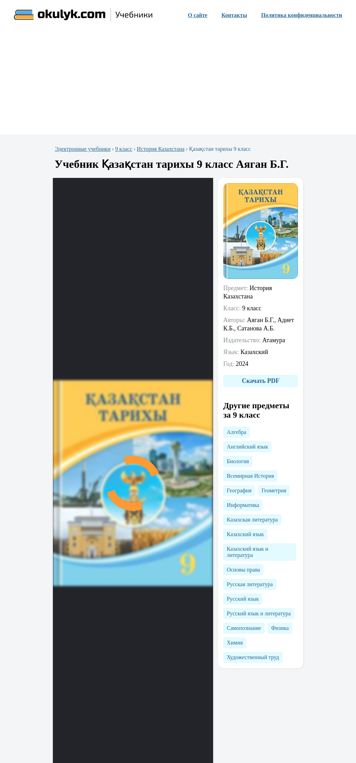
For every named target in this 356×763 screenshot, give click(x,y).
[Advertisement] (178, 82)
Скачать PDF (261, 380)
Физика (280, 628)
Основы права (243, 570)
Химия (235, 643)
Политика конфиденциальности (301, 15)
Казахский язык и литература (247, 552)
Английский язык (247, 447)
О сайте (198, 15)
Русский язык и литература (259, 613)
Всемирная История (250, 476)
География (239, 490)
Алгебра (236, 432)
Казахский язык (245, 534)
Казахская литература (252, 520)
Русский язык (243, 599)
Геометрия (273, 490)
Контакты (234, 15)
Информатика (243, 505)
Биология (238, 461)
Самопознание (244, 628)
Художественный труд (253, 657)
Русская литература (250, 584)
